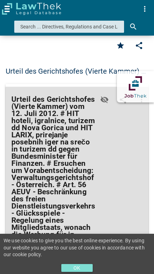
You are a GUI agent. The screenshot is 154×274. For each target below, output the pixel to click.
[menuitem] (145, 9)
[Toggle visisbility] (104, 100)
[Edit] (139, 45)
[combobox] (69, 26)
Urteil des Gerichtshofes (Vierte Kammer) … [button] (76, 71)
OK (76, 268)
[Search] (133, 27)
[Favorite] (120, 45)
